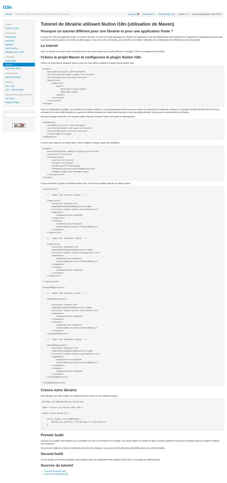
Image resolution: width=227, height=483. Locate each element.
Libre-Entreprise (165, 14)
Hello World (10, 61)
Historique (9, 41)
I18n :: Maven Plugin (14, 90)
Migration (9, 44)
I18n (7, 14)
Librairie (8, 64)
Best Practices (11, 48)
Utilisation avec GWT (14, 52)
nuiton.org (132, 14)
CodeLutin (147, 14)
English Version (12, 28)
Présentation (11, 37)
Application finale (13, 68)
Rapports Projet (19, 102)
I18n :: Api (9, 86)
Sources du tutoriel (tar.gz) (56, 474)
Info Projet (19, 98)
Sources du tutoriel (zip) (55, 471)
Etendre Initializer (13, 77)
